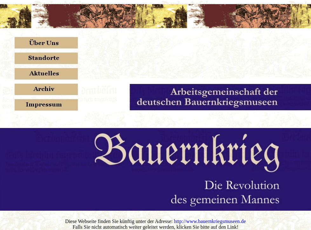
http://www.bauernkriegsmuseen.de (210, 221)
